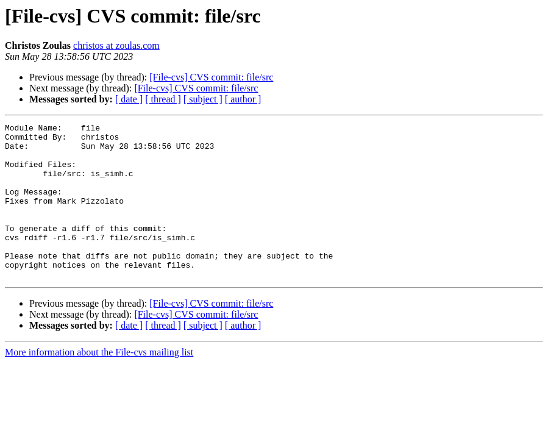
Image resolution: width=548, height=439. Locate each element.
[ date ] (129, 99)
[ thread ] (163, 99)
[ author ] (243, 99)
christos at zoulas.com (116, 45)
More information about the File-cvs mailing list (99, 383)
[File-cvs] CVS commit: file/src (211, 77)
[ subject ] (202, 99)
